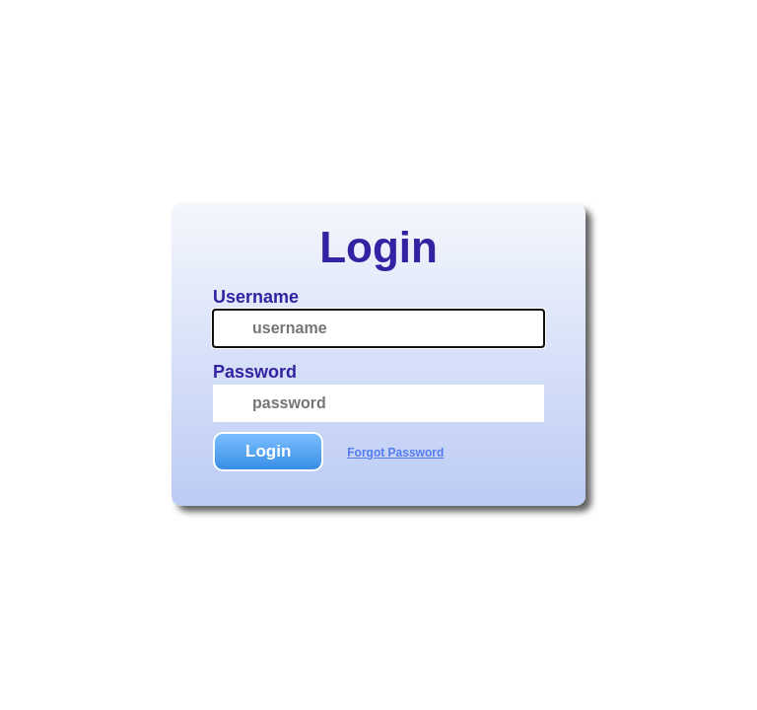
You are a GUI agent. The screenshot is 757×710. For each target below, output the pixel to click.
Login (268, 451)
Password (255, 372)
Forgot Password (395, 453)
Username (256, 297)
